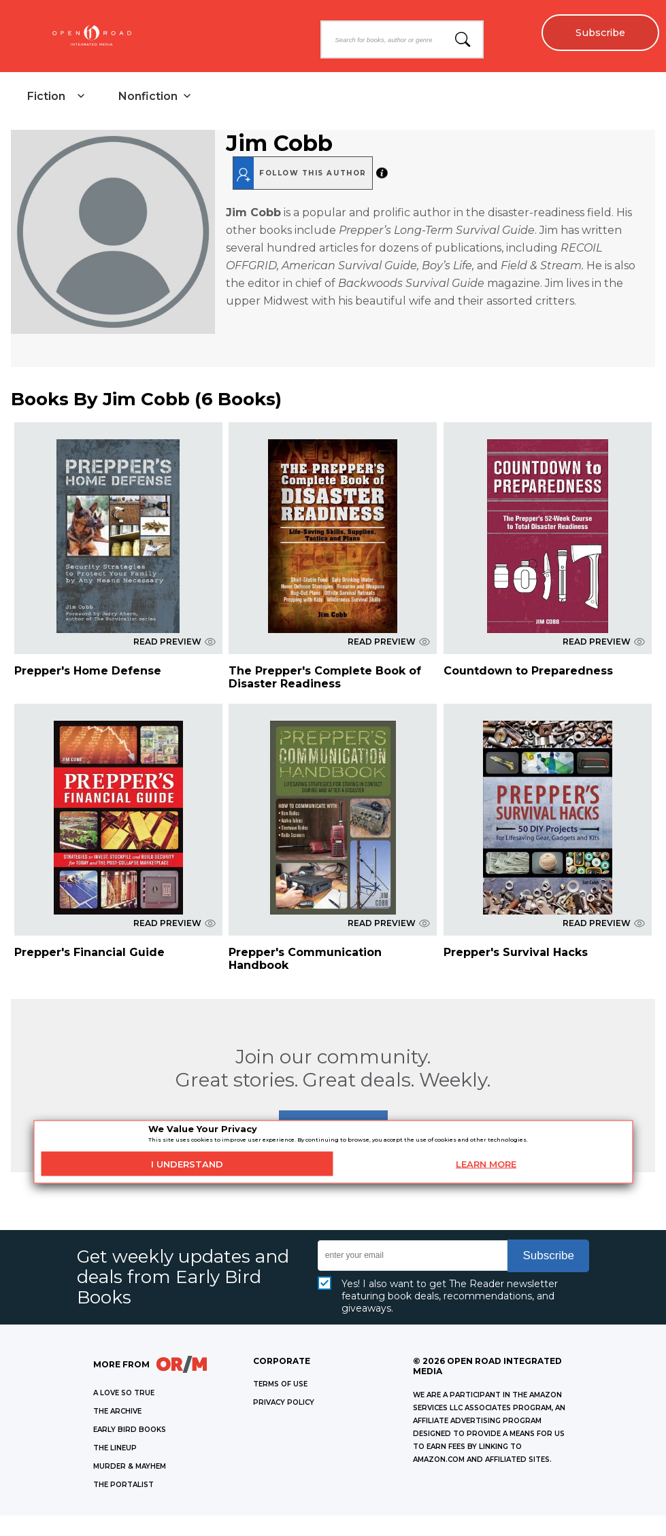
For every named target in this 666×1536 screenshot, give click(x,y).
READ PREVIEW (174, 641)
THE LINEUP (115, 1448)
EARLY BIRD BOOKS (129, 1429)
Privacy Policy (283, 1402)
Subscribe (599, 33)
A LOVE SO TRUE (123, 1392)
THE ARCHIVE (117, 1411)
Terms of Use (280, 1384)
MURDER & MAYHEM (129, 1466)
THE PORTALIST (123, 1484)
